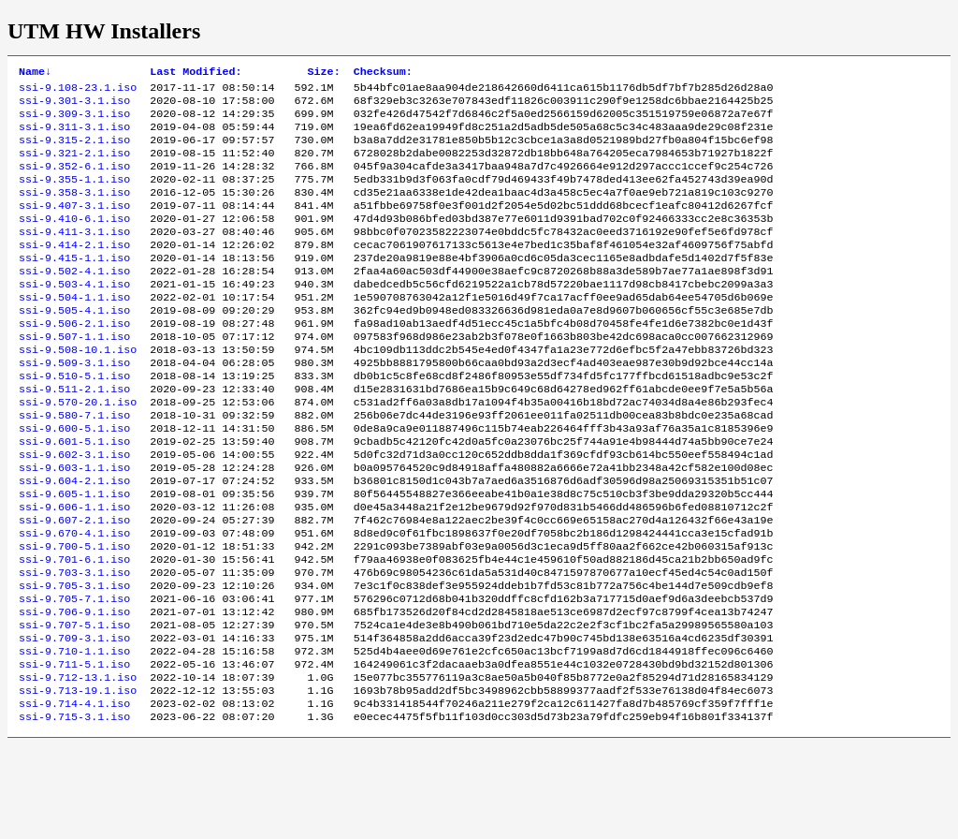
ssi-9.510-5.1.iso (74, 420)
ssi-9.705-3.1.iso (74, 660)
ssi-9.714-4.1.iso (74, 794)
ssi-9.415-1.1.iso (74, 285)
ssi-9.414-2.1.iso (74, 270)
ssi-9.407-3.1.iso (74, 225)
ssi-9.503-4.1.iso (74, 315)
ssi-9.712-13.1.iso (78, 765)
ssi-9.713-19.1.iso (78, 780)
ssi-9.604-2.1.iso (74, 540)
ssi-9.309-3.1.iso (74, 120)
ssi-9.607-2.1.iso (74, 585)
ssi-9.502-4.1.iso (74, 300)
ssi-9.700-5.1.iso (74, 615)
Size (324, 73)
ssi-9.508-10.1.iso (78, 390)
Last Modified (195, 73)
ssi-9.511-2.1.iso (74, 435)
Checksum (383, 73)
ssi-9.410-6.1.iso (74, 240)
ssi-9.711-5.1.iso (74, 750)
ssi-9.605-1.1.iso (74, 555)
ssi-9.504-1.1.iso (74, 330)
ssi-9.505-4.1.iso (74, 345)
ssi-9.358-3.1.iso (74, 210)
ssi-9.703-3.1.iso (74, 645)
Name (35, 73)
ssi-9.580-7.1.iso (74, 465)
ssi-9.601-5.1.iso (74, 495)
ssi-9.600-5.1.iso (74, 480)
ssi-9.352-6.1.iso (74, 180)
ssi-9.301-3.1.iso (74, 105)
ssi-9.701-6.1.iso (74, 630)
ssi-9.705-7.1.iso (74, 675)
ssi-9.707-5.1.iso (74, 705)
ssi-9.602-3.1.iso (74, 510)
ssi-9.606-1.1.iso (74, 570)
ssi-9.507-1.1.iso (74, 375)
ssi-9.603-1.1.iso (74, 525)
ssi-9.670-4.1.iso (74, 600)
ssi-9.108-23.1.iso (78, 90)
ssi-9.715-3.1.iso (74, 809)
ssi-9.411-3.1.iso (74, 255)
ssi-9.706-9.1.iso (74, 690)
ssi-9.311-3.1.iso (74, 135)
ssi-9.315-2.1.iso (74, 150)
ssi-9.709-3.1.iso (74, 720)
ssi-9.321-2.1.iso (74, 165)
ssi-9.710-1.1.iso (74, 735)
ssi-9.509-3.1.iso (74, 405)
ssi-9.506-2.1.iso (74, 360)
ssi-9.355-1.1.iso (74, 195)
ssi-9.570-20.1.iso (78, 450)
